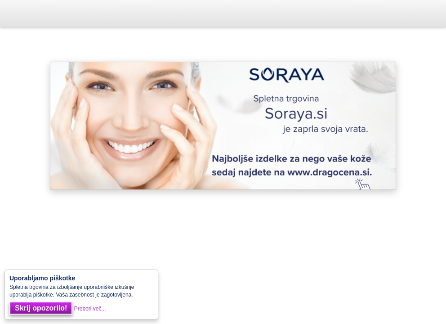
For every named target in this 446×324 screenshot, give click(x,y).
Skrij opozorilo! (41, 308)
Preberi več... (90, 309)
